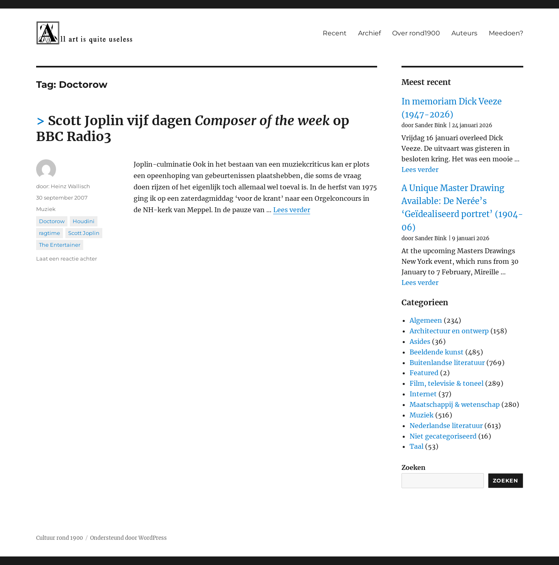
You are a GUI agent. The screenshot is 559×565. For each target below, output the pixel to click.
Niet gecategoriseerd (443, 436)
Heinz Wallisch (70, 186)
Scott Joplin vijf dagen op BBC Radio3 (192, 129)
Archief (369, 33)
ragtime (49, 233)
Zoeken (413, 467)
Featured (424, 373)
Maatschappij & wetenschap (455, 404)
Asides (420, 341)
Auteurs (464, 33)
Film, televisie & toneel (446, 383)
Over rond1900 (416, 33)
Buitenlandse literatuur (447, 363)
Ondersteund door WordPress (128, 538)
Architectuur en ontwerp (449, 331)
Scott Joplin (83, 233)
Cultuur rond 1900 (59, 538)
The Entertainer (59, 244)
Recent (335, 33)
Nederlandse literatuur (446, 426)
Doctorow (52, 221)
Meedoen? (506, 33)
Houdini (84, 221)
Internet (423, 394)
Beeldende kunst (437, 352)
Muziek (46, 209)
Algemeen (426, 320)
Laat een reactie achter (66, 258)
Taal (416, 446)
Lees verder (291, 210)
